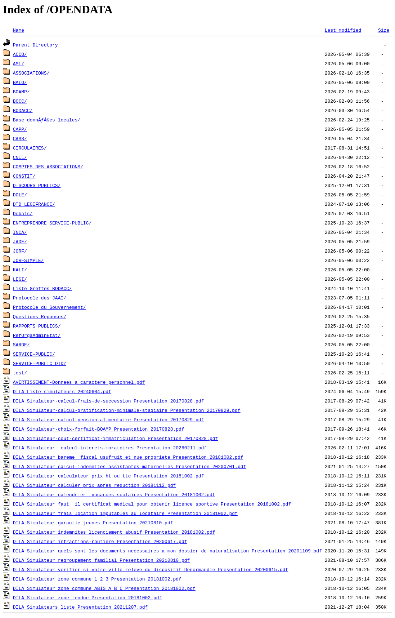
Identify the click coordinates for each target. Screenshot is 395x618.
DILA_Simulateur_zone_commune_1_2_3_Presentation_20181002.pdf (97, 578)
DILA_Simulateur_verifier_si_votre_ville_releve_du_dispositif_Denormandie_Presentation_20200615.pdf (150, 569)
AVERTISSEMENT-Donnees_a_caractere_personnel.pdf (79, 382)
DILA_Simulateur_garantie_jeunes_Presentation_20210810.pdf (93, 522)
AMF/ (18, 63)
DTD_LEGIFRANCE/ (34, 204)
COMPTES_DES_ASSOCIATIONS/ (48, 166)
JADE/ (20, 241)
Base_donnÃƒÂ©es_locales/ (46, 119)
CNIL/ (20, 157)
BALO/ (20, 82)
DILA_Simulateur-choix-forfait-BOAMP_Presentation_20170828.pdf (98, 429)
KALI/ (20, 269)
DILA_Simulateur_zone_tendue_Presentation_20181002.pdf (87, 597)
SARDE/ (21, 344)
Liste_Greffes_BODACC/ (42, 288)
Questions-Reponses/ (39, 316)
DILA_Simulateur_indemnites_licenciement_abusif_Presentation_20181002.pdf (114, 532)
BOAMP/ (21, 91)
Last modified (343, 30)
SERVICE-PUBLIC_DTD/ (39, 363)
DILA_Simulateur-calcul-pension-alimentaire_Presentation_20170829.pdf (108, 419)
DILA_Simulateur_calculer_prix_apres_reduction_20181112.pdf (94, 485)
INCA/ (20, 232)
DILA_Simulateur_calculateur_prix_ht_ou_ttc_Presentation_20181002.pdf (108, 475)
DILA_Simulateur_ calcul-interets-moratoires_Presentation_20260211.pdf (110, 447)
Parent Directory (35, 44)
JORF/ (20, 251)
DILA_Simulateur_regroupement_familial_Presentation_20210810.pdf (101, 560)
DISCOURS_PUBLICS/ (37, 185)
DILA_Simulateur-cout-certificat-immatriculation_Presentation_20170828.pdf (115, 438)
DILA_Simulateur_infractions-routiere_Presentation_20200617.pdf (100, 541)
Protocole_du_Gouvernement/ (49, 307)
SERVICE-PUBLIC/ (34, 354)
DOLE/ (20, 194)
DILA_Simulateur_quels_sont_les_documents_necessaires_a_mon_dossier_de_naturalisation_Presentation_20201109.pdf (167, 550)
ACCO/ (20, 54)
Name (18, 30)
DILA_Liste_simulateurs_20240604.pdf (62, 391)
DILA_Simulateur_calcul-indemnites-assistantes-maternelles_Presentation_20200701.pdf (129, 466)
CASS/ (20, 138)
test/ (20, 372)
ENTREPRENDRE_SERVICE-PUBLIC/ (52, 222)
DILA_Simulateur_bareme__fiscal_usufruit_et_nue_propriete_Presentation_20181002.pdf (128, 457)
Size (383, 30)
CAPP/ (20, 129)
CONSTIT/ (24, 176)
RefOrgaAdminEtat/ (37, 335)
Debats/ (23, 213)
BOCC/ (20, 101)
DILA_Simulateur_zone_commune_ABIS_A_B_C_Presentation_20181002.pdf (104, 588)
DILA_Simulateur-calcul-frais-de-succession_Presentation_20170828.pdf (108, 400)
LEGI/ (20, 279)
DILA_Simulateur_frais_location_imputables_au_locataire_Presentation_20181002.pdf (125, 513)
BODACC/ (23, 110)
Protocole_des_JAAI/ (39, 297)
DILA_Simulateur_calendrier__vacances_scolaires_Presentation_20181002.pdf (114, 494)
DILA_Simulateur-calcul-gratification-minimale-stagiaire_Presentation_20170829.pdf (127, 410)
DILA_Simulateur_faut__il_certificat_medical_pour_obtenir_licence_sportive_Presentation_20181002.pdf (152, 504)
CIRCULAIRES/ (30, 148)
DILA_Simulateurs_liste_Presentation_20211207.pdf (80, 607)
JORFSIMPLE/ (28, 260)
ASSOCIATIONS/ (31, 73)
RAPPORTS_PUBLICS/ (37, 326)
